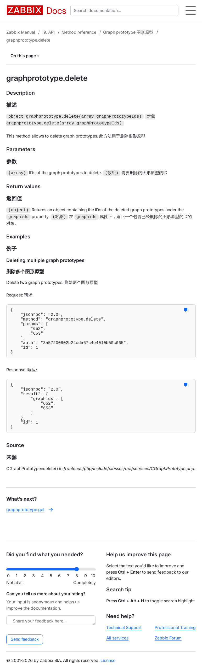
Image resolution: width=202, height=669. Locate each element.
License (107, 660)
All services (117, 638)
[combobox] (125, 10)
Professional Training (175, 627)
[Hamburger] (191, 10)
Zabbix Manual (20, 32)
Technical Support (124, 627)
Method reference (78, 32)
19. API (48, 32)
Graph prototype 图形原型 (128, 32)
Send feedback (25, 639)
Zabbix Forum (168, 638)
